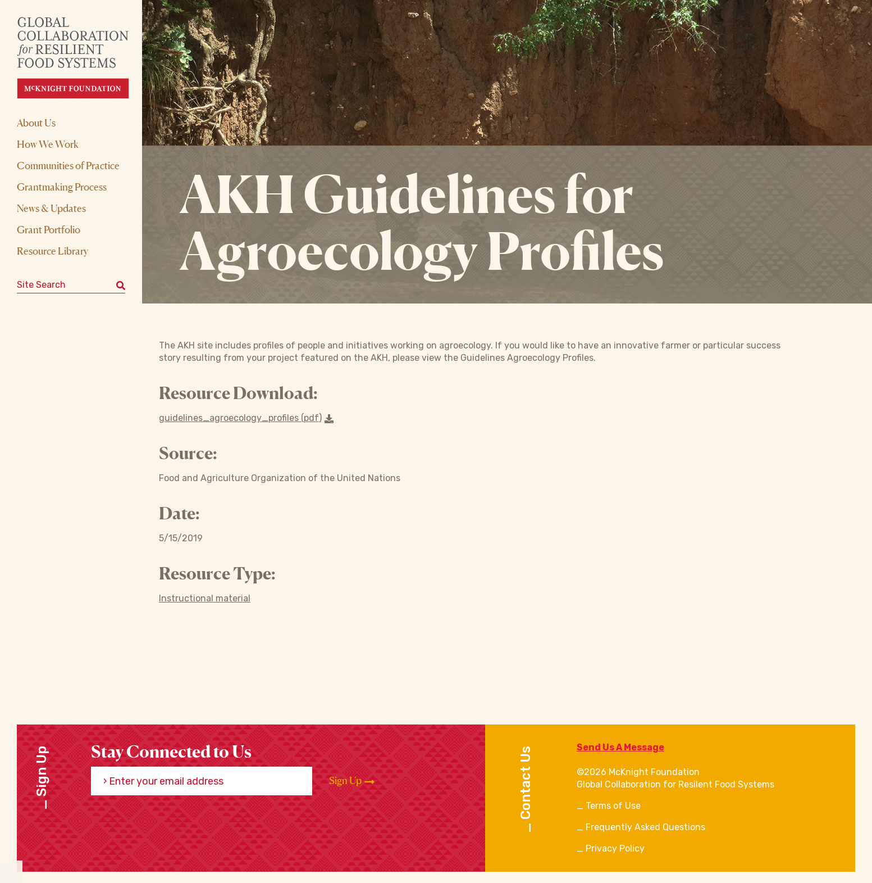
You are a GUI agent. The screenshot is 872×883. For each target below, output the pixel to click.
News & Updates (51, 208)
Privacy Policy (615, 848)
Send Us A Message (620, 747)
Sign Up (352, 781)
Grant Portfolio (48, 229)
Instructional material (204, 598)
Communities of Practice (68, 165)
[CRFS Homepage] (83, 57)
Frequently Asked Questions (645, 827)
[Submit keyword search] (120, 285)
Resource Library (52, 250)
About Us (36, 122)
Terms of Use (613, 805)
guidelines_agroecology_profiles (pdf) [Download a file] (246, 418)
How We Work (48, 144)
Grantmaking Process (62, 186)
